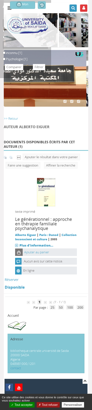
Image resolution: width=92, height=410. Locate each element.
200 (80, 307)
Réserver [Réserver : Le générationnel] (12, 279)
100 (70, 307)
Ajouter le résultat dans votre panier (51, 157)
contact (15, 368)
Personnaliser (73, 404)
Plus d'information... (36, 245)
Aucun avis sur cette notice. (43, 261)
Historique (42, 5)
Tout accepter (21, 404)
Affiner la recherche (60, 165)
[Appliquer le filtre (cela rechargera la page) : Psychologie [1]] (16, 59)
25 (52, 307)
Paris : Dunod (48, 235)
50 (61, 307)
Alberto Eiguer (25, 235)
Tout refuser (48, 404)
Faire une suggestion (23, 165)
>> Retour (11, 118)
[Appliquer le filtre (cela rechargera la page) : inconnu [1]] (14, 53)
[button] (19, 252)
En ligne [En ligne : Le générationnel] (28, 270)
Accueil (13, 315)
